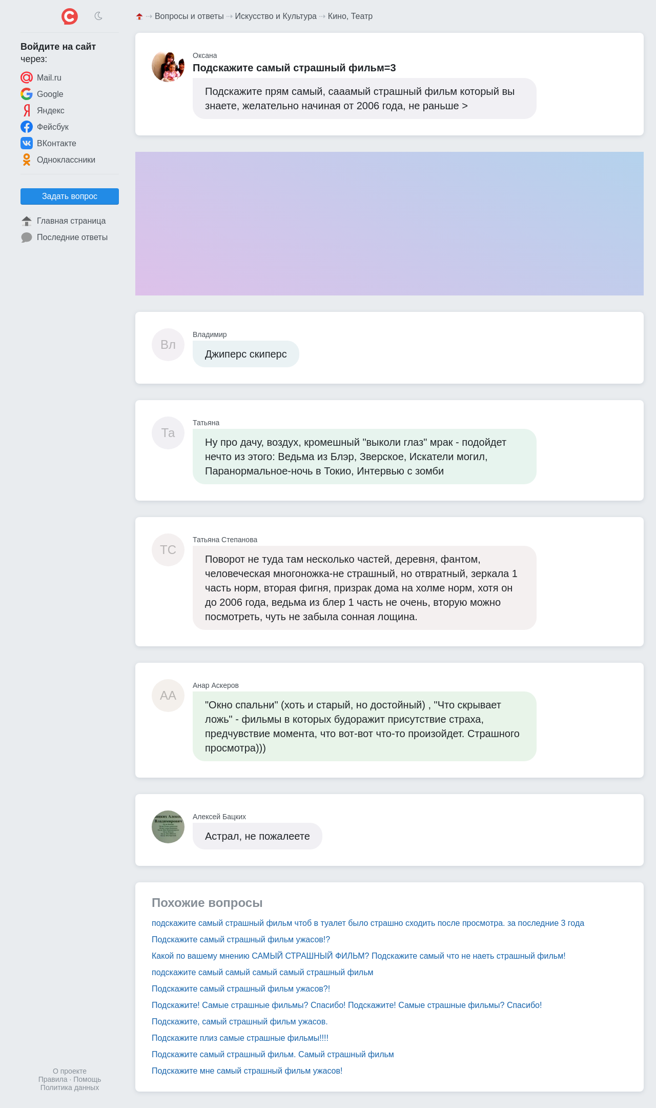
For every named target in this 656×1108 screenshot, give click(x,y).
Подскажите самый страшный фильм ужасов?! (241, 988)
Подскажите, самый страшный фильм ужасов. (240, 1021)
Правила (53, 1079)
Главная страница (63, 221)
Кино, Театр (350, 16)
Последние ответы (64, 237)
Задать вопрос (69, 196)
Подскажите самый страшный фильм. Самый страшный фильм (273, 1054)
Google (42, 94)
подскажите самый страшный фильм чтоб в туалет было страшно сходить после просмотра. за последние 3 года (368, 923)
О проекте (70, 1071)
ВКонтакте (48, 143)
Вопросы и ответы (189, 16)
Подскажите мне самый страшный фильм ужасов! (247, 1070)
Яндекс (42, 110)
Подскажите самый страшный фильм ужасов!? (241, 939)
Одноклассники (57, 159)
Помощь (87, 1079)
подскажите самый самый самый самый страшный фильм (263, 972)
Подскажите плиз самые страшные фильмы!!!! (240, 1038)
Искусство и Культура (276, 16)
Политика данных (69, 1087)
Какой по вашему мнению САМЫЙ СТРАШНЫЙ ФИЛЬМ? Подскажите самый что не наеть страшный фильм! (359, 956)
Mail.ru (40, 77)
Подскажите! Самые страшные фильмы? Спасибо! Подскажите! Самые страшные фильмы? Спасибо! (347, 1005)
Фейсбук (44, 127)
